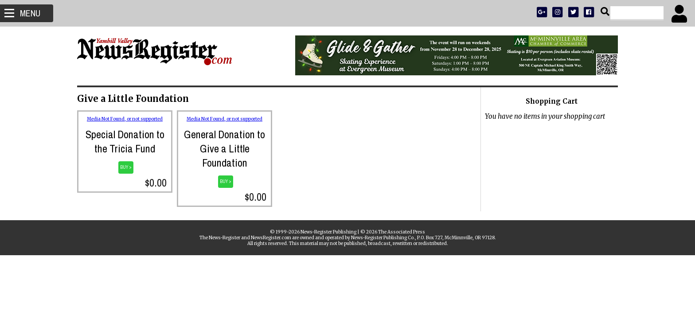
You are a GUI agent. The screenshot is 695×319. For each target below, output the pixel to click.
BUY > (126, 167)
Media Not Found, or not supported (125, 119)
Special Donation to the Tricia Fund (125, 141)
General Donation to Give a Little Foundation (224, 148)
